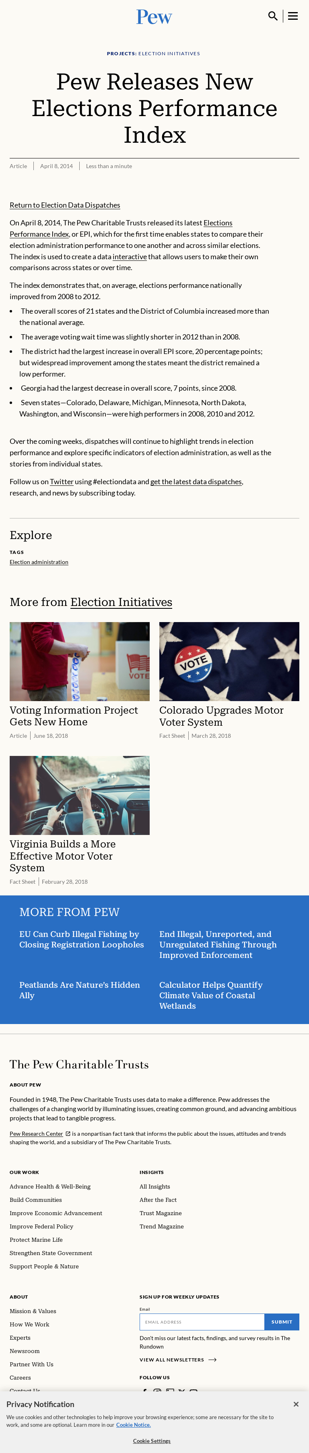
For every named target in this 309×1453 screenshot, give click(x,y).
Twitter (62, 481)
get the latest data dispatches (196, 481)
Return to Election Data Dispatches (65, 204)
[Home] (79, 1064)
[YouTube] (193, 1392)
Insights (152, 1172)
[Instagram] (157, 1392)
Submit (282, 1322)
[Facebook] (144, 1392)
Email (145, 1309)
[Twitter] (181, 1392)
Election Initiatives (121, 602)
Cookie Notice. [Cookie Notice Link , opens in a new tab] (133, 1432)
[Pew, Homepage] (154, 16)
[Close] (296, 1411)
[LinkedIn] (170, 1392)
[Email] (202, 1322)
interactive (130, 256)
